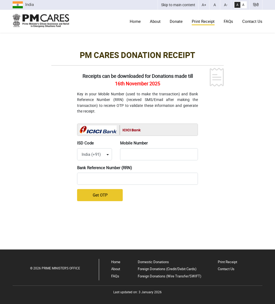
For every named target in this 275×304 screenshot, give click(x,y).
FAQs (228, 21)
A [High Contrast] (237, 5)
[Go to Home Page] (41, 20)
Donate (176, 21)
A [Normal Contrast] (243, 5)
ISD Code (85, 143)
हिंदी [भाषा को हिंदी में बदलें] (256, 4)
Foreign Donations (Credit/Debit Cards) (167, 268)
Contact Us (252, 21)
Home (135, 21)
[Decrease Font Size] (225, 5)
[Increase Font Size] (204, 5)
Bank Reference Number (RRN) (104, 167)
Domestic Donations (153, 261)
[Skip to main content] (178, 5)
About (155, 21)
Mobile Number (134, 143)
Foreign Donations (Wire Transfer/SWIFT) (169, 276)
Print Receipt (203, 21)
